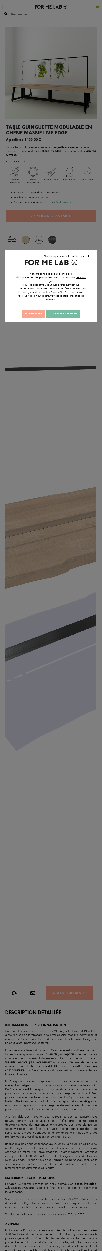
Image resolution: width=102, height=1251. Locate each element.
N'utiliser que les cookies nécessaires (67, 256)
